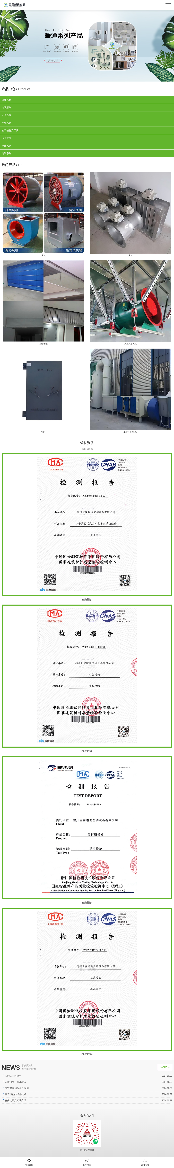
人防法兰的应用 (17, 1075)
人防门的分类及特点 (19, 1082)
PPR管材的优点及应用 (21, 1088)
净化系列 (6, 122)
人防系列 (6, 115)
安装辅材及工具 (10, 130)
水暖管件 (6, 138)
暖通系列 (6, 100)
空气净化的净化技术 (19, 1094)
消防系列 (6, 107)
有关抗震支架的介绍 (19, 1100)
